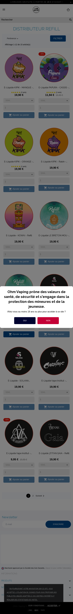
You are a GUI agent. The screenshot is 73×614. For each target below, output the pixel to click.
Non (48, 320)
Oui (25, 320)
